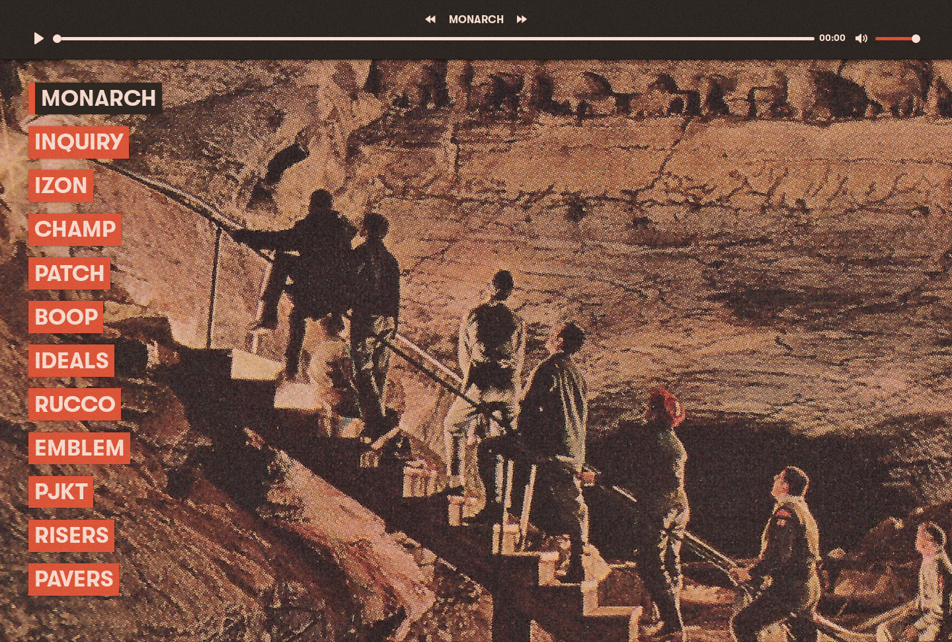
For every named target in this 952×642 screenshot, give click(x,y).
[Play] (39, 38)
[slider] (433, 38)
